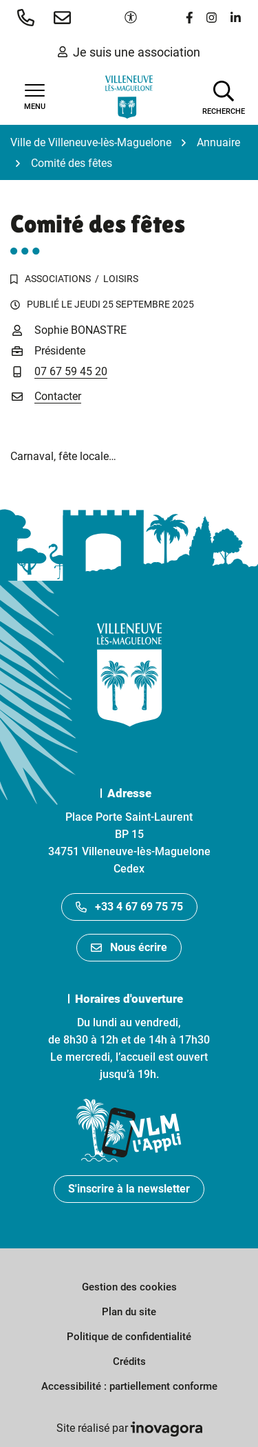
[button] (28, 17)
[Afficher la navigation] (34, 97)
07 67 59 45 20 (70, 371)
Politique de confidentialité (129, 1336)
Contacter (57, 396)
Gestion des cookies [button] (129, 1287)
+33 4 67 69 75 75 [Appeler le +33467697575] (129, 906)
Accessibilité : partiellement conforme (129, 1386)
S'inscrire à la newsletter (129, 1188)
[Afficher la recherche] (224, 96)
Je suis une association (129, 52)
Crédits (129, 1361)
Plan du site (129, 1312)
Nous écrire (129, 947)
